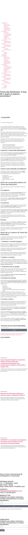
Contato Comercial (7, 38)
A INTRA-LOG (4, 22)
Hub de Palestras (7, 46)
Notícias (5, 53)
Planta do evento (7, 25)
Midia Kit (5, 37)
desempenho (7, 313)
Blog (3, 51)
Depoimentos (6, 36)
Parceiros (6, 26)
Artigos (5, 52)
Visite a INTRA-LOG (7, 42)
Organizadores (6, 27)
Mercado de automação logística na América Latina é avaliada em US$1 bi (13, 394)
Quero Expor (6, 32)
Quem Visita (4, 40)
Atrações (3, 47)
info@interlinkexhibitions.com (11, 491)
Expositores (4, 54)
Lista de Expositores (7, 67)
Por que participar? (7, 35)
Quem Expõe (4, 31)
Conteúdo (4, 43)
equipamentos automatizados (17, 294)
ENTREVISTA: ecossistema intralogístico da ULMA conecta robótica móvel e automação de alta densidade (14, 441)
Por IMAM (2, 122)
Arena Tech (6, 48)
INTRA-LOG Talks (7, 29)
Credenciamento (7, 41)
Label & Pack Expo (7, 49)
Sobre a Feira (6, 24)
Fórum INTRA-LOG (7, 78)
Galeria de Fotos (7, 30)
